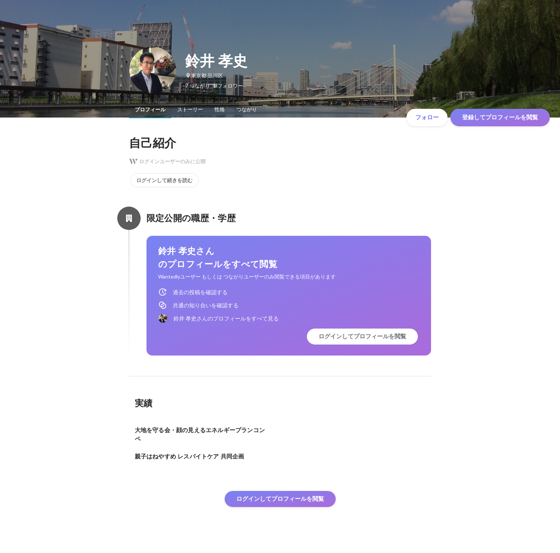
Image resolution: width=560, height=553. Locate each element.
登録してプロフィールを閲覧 (500, 117)
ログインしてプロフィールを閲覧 (362, 336)
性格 (219, 109)
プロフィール (150, 109)
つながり (246, 109)
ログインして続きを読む (164, 180)
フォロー (427, 117)
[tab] (150, 109)
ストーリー (190, 109)
